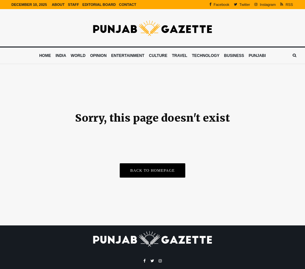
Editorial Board (99, 5)
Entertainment (128, 55)
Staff (73, 5)
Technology (206, 55)
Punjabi (257, 55)
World (78, 55)
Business (234, 55)
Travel (179, 55)
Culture (158, 55)
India (60, 55)
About (58, 5)
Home (45, 55)
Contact (127, 5)
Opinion (98, 55)
